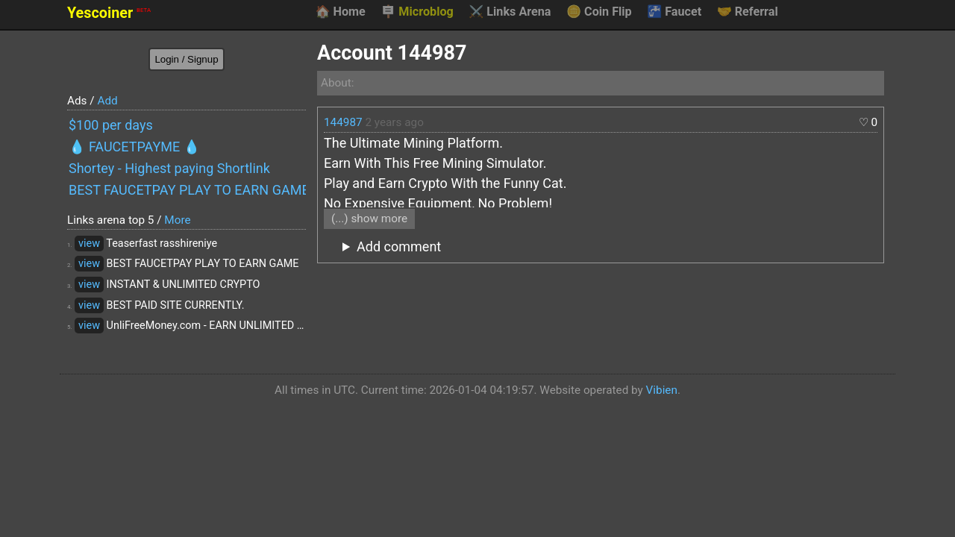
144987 (343, 122)
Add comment (399, 246)
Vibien (661, 390)
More (177, 220)
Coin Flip (599, 12)
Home (340, 12)
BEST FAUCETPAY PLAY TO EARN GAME (187, 190)
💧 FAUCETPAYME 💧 (134, 146)
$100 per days (111, 125)
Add (107, 100)
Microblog (417, 12)
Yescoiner (109, 13)
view (89, 243)
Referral (747, 12)
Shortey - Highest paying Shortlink (169, 168)
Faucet (674, 12)
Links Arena (510, 12)
